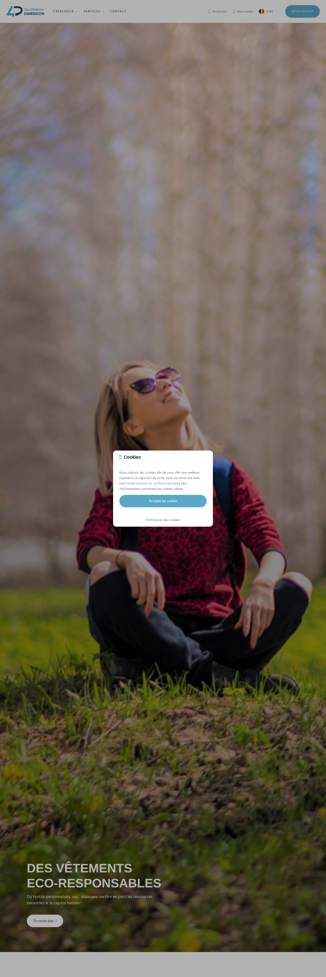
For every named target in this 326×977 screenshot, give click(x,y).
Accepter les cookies (163, 501)
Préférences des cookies (163, 520)
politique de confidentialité (154, 483)
